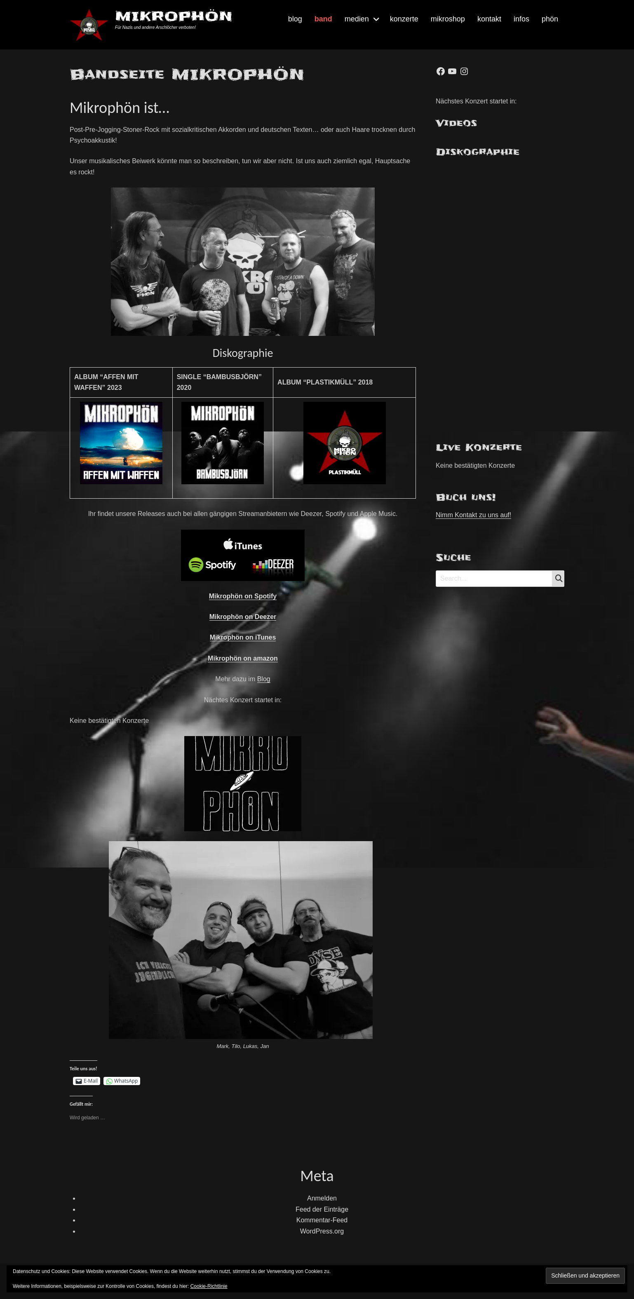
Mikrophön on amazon (243, 658)
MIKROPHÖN (173, 16)
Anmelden (322, 1198)
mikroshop (448, 19)
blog (295, 19)
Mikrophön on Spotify (243, 596)
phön (550, 19)
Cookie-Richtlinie (209, 1286)
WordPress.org (322, 1231)
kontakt (489, 19)
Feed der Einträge (322, 1209)
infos (521, 19)
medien (357, 19)
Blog (263, 678)
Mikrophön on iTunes (243, 637)
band (323, 19)
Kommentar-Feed (322, 1220)
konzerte (404, 19)
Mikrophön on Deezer (243, 616)
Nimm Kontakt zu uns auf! (473, 514)
